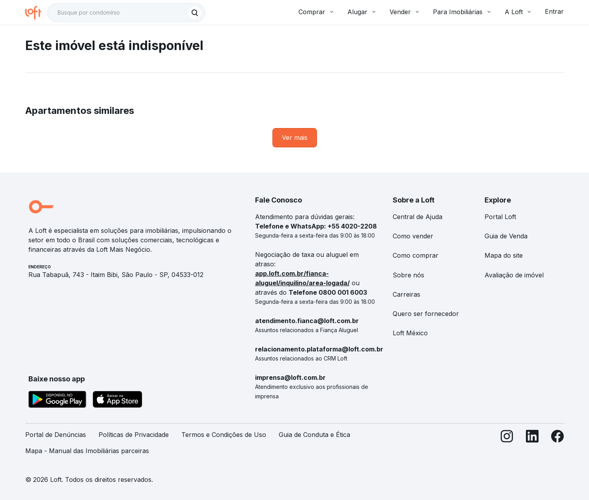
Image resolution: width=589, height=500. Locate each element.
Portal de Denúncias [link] (55, 435)
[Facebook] (557, 446)
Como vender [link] (413, 236)
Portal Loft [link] (500, 217)
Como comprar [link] (415, 255)
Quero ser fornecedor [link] (426, 314)
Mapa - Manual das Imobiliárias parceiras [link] (87, 451)
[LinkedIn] (532, 446)
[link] (294, 137)
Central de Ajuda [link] (417, 217)
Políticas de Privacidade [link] (134, 435)
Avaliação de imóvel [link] (514, 275)
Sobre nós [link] (408, 275)
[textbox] (126, 12)
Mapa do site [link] (504, 255)
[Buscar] (194, 12)
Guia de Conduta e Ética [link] (314, 435)
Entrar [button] (554, 11)
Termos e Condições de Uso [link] (223, 435)
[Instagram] (507, 446)
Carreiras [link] (406, 294)
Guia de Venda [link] (506, 236)
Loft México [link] (410, 333)
